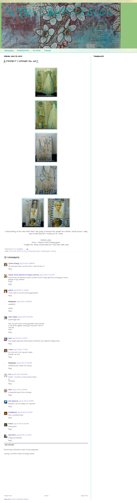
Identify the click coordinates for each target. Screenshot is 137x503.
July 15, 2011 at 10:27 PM (47, 275)
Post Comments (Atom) (20, 499)
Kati (9, 374)
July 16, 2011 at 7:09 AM (21, 290)
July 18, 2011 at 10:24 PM (24, 363)
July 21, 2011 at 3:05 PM (19, 390)
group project (36, 251)
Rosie (10, 390)
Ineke (10, 338)
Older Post (84, 496)
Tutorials (47, 51)
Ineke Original (12, 317)
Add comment (9, 445)
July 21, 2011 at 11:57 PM (25, 412)
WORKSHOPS (23, 51)
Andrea (10, 424)
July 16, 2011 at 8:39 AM (24, 302)
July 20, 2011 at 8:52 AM (19, 374)
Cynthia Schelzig (13, 264)
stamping (53, 251)
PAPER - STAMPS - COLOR (58, 12)
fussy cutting (28, 251)
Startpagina (9, 51)
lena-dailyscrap (13, 401)
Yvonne (10, 350)
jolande (10, 290)
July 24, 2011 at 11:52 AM (21, 424)
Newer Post (8, 496)
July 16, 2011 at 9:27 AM (25, 317)
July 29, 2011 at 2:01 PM (23, 435)
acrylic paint (12, 251)
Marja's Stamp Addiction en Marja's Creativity (23, 275)
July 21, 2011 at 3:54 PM (26, 401)
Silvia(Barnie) (12, 412)
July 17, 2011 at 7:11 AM (20, 350)
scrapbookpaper (45, 251)
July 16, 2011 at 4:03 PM (19, 338)
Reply (10, 269)
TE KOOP (37, 51)
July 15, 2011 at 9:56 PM (27, 264)
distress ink (20, 251)
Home (46, 496)
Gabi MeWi (12, 435)
